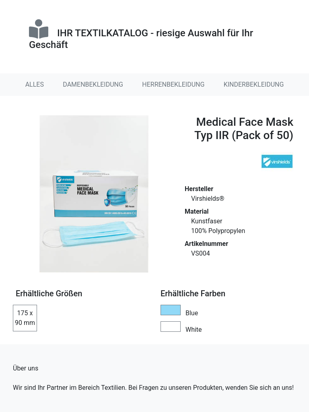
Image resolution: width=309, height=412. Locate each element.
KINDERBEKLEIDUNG (254, 84)
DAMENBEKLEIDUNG (93, 84)
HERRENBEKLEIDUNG (173, 84)
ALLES (34, 84)
